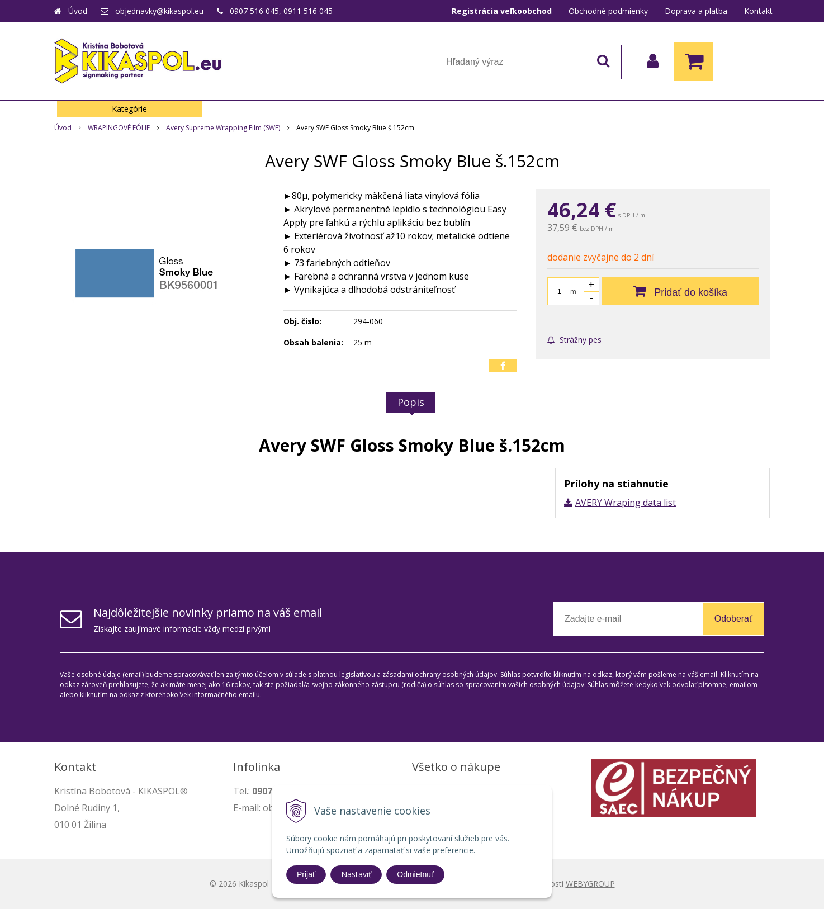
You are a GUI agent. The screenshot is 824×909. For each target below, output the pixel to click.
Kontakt (758, 11)
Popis (410, 402)
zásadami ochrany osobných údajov (439, 674)
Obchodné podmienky (608, 11)
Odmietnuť (415, 874)
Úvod (77, 11)
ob (268, 808)
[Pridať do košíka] (680, 291)
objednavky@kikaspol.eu (159, 11)
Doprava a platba (696, 11)
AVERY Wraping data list (625, 502)
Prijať (306, 874)
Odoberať (733, 618)
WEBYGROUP (590, 883)
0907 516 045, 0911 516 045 (281, 11)
